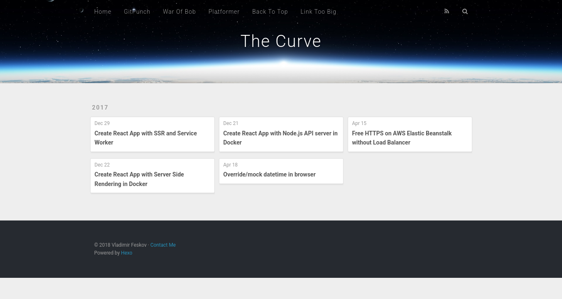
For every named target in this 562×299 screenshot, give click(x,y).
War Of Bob (179, 11)
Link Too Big (318, 11)
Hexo (126, 253)
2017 (100, 107)
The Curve (281, 41)
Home (102, 11)
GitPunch (137, 11)
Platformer (224, 11)
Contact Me (163, 245)
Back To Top (270, 11)
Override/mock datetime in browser (269, 174)
